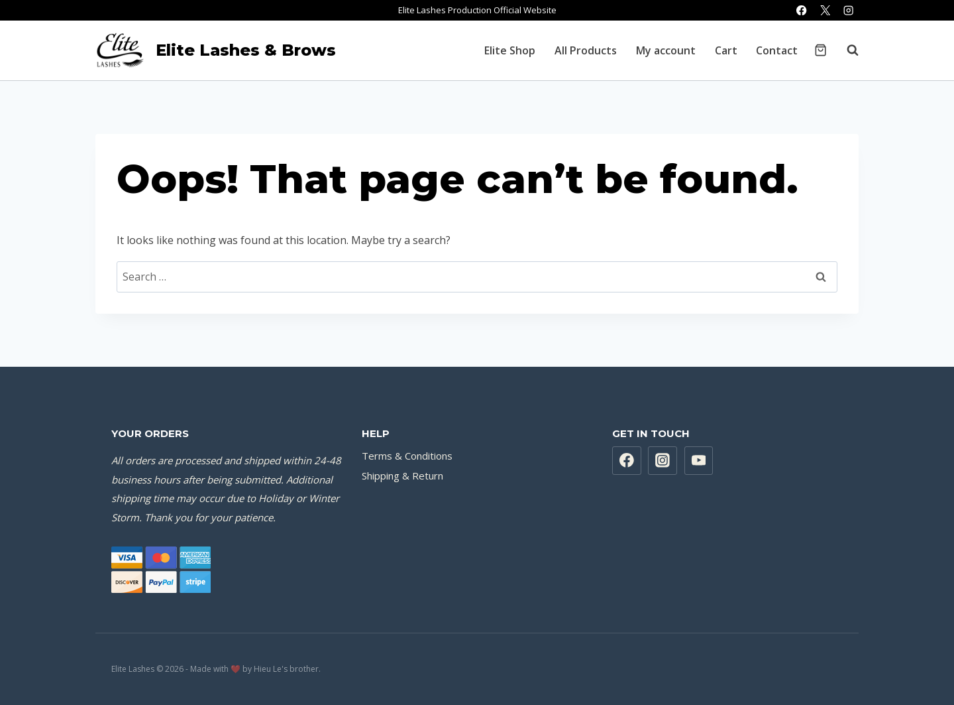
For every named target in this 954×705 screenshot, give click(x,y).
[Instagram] (848, 10)
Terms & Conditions (407, 455)
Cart (726, 50)
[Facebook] (802, 10)
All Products (586, 50)
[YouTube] (699, 461)
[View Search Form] (846, 50)
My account (666, 50)
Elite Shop (509, 50)
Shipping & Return (402, 475)
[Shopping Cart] (820, 50)
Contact (777, 50)
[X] (825, 10)
